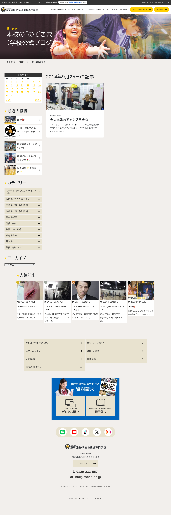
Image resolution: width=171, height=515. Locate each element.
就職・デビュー (102, 9)
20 (34, 89)
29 (7, 96)
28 (39, 92)
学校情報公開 (147, 2)
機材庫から (23, 235)
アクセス (87, 463)
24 (17, 92)
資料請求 (162, 9)
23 (12, 92)
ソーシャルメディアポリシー (100, 486)
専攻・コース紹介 (79, 9)
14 (39, 85)
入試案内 (114, 9)
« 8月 (8, 100)
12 (28, 85)
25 (22, 92)
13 (34, 85)
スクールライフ (54, 351)
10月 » (38, 100)
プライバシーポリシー (80, 486)
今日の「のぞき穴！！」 (23, 199)
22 (7, 92)
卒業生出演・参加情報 (23, 205)
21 (39, 89)
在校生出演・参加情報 (23, 211)
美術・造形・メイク (23, 247)
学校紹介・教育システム (60, 9)
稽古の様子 (23, 217)
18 (22, 89)
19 (28, 89)
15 (7, 89)
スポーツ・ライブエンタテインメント (23, 192)
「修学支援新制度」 (74, 2)
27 (34, 92)
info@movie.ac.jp (85, 477)
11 (22, 85)
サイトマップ (65, 486)
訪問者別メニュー (162, 2)
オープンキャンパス (141, 9)
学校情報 (123, 9)
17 (17, 89)
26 (28, 92)
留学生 (23, 241)
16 (12, 89)
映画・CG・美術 (23, 229)
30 (12, 96)
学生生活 (91, 9)
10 (17, 85)
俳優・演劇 (23, 223)
